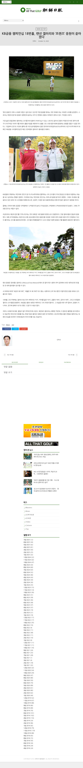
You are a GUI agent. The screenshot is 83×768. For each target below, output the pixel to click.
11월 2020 (27, 676)
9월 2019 (27, 711)
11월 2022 (27, 626)
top (44, 31)
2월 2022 (27, 644)
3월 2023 (27, 616)
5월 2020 (27, 691)
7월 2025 (27, 546)
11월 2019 (27, 706)
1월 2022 (27, 646)
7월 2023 (27, 606)
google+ (23, 332)
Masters (29, 513)
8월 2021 (27, 659)
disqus (41, 368)
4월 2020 (27, 694)
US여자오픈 (30, 521)
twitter (15, 332)
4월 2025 (27, 553)
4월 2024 (27, 583)
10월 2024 (27, 568)
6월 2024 (27, 578)
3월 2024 (27, 586)
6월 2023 (27, 608)
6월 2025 (27, 548)
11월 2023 (27, 596)
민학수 (34, 44)
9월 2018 (27, 741)
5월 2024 (27, 581)
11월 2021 (27, 651)
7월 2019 (27, 716)
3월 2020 (27, 696)
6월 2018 (27, 749)
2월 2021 (27, 669)
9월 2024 (27, 571)
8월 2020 (27, 684)
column (29, 531)
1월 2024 (27, 591)
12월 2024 (27, 563)
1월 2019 (27, 731)
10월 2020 (27, 679)
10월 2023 (27, 598)
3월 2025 (27, 556)
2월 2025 (27, 558)
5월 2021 (27, 664)
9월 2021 (27, 656)
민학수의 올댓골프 (40, 765)
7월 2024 (27, 576)
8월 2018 (27, 744)
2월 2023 (27, 618)
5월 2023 (27, 611)
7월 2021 (27, 661)
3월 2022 (27, 641)
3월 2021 (27, 666)
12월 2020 (27, 674)
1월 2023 (27, 621)
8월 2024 (27, 573)
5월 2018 (27, 752)
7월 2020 (27, 686)
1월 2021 (27, 671)
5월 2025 (27, 551)
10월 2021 (27, 654)
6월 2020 (27, 689)
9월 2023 (27, 601)
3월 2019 (27, 726)
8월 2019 (27, 714)
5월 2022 (27, 636)
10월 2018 (27, 739)
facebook (6, 332)
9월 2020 (27, 681)
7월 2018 (27, 747)
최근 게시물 (10, 360)
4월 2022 (27, 639)
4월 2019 (27, 724)
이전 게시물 (71, 360)
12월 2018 (27, 734)
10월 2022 (27, 629)
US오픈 (28, 524)
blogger (15, 368)
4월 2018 (27, 754)
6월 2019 (27, 719)
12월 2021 (27, 649)
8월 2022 (27, 631)
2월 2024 (27, 588)
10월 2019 (27, 709)
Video (28, 528)
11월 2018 (27, 736)
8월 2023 (27, 603)
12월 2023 (27, 593)
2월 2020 (27, 699)
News (39, 31)
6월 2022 (27, 633)
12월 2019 (27, 704)
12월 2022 (27, 623)
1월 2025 (27, 561)
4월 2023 (27, 613)
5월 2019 (27, 721)
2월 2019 (27, 729)
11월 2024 (27, 566)
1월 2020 (27, 701)
